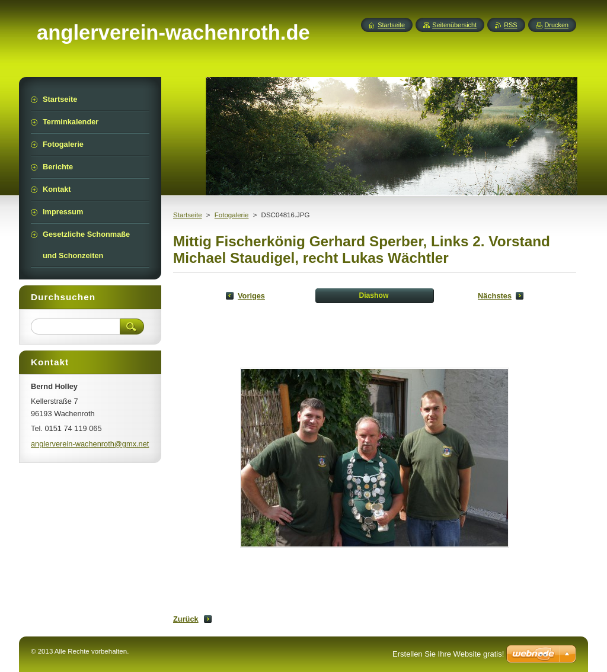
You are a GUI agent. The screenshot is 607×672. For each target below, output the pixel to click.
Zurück (186, 619)
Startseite (187, 214)
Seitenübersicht (454, 24)
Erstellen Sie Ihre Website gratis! (448, 654)
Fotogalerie (232, 214)
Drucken (557, 24)
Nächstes (495, 295)
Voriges (251, 295)
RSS (510, 24)
